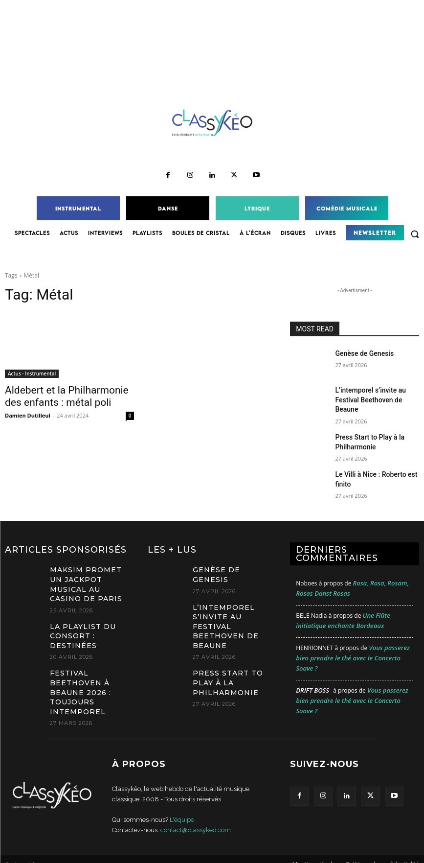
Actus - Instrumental (32, 373)
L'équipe (182, 809)
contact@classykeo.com (195, 819)
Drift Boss (312, 679)
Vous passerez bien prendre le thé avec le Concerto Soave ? (353, 647)
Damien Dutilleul (27, 412)
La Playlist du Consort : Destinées (89, 605)
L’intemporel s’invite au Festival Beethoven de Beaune (234, 608)
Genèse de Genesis (360, 353)
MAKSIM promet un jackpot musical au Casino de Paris (88, 567)
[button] (414, 234)
